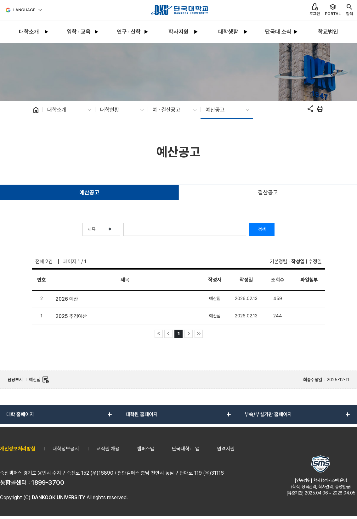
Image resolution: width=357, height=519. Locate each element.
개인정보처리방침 (17, 449)
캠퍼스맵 (146, 449)
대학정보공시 (66, 449)
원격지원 (226, 449)
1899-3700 (47, 482)
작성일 (297, 262)
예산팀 (39, 379)
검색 (262, 229)
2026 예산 (66, 299)
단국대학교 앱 (186, 449)
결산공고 (268, 192)
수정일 (315, 262)
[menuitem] (29, 32)
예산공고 (89, 192)
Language (24, 10)
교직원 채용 (108, 449)
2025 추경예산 (71, 316)
